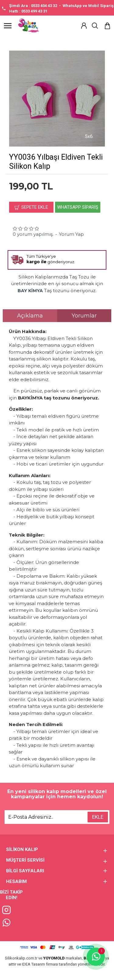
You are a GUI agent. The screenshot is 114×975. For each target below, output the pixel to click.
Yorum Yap (71, 234)
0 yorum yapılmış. (33, 234)
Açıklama (30, 315)
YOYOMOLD (54, 958)
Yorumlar (84, 315)
